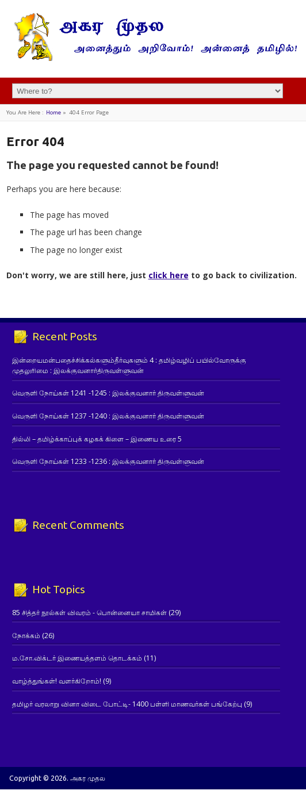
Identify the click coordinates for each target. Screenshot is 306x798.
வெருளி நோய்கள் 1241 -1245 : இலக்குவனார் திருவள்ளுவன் (108, 393)
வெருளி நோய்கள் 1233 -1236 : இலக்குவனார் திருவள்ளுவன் (108, 461)
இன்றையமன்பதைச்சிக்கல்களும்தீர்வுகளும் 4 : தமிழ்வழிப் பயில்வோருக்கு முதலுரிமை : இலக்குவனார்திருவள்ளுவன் (129, 365)
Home (53, 112)
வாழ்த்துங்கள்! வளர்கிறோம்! (56, 681)
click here (168, 275)
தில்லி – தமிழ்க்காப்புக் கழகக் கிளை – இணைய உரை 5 (97, 439)
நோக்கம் (26, 635)
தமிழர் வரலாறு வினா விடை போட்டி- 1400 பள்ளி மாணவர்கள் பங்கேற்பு (127, 704)
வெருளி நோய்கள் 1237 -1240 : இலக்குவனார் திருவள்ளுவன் (108, 416)
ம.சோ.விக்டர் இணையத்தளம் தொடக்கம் (77, 658)
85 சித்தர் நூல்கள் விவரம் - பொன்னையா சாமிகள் (89, 612)
